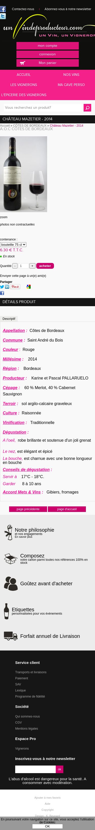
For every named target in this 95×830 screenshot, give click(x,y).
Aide (47, 803)
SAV (18, 684)
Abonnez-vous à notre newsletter (68, 9)
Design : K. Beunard (47, 815)
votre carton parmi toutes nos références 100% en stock (55, 558)
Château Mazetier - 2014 (27, 119)
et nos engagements (34, 532)
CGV (18, 722)
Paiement (21, 678)
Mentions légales (26, 728)
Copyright (47, 809)
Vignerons (22, 748)
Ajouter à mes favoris (47, 797)
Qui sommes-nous (27, 716)
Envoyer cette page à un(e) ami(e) (23, 276)
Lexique (20, 690)
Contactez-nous (23, 9)
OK (47, 826)
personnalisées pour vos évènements (37, 611)
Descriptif (9, 319)
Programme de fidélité (30, 696)
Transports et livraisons (31, 672)
